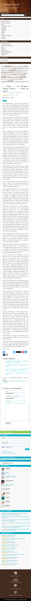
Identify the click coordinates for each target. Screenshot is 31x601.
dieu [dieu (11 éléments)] (21, 68)
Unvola (7, 472)
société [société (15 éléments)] (20, 79)
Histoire (3, 48)
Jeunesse (3, 27)
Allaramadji (4, 516)
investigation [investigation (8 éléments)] (24, 72)
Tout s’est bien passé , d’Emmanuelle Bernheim (13, 554)
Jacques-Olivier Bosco (19, 381)
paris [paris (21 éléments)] (24, 74)
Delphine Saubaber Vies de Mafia (10, 560)
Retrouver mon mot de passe (9, 453)
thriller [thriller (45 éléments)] (10, 81)
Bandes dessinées (5, 21)
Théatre (3, 37)
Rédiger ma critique (7, 451)
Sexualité (3, 55)
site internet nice (14, 599)
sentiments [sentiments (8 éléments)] (9, 79)
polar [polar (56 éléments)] (4, 77)
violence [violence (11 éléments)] (18, 81)
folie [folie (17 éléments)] (2, 73)
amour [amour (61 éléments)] (8, 66)
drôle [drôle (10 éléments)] (27, 68)
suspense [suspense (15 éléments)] (4, 81)
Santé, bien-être (5, 53)
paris (4, 382)
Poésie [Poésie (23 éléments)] (9, 77)
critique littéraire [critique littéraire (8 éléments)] (7, 68)
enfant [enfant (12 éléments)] (3, 70)
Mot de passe (5, 442)
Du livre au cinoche (5, 23)
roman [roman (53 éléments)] (23, 77)
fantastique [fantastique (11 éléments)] (19, 70)
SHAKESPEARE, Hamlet (8, 551)
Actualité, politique (5, 44)
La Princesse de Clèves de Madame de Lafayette (13, 538)
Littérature (3, 29)
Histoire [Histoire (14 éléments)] (11, 73)
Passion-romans (10, 92)
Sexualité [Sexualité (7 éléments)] (16, 79)
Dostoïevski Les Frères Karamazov (10, 544)
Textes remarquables (6, 35)
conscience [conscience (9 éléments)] (20, 66)
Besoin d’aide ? (5, 60)
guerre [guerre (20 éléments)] (6, 73)
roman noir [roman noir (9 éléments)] (3, 79)
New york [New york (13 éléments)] (19, 74)
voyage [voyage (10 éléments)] (22, 81)
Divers (2, 47)
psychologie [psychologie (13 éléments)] (15, 77)
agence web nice (23, 599)
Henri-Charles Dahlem (10, 476)
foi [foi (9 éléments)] (26, 70)
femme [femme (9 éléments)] (24, 70)
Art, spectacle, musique (6, 45)
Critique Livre (10, 4)
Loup (27, 381)
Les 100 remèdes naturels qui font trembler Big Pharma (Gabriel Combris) (16, 520)
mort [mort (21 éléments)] (15, 74)
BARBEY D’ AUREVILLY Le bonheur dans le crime (16, 523)
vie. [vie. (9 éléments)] (14, 81)
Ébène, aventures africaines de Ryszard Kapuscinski (15, 517)
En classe (3, 38)
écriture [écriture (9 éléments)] (26, 81)
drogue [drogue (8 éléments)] (24, 68)
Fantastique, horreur (6, 26)
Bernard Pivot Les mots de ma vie (10, 563)
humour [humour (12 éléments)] (19, 72)
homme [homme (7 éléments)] (15, 72)
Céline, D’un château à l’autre (9, 535)
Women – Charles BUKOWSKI (9, 548)
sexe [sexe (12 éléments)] (13, 79)
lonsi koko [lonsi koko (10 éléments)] (10, 74)
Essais (2, 24)
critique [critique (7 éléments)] (2, 68)
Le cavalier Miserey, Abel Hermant (10, 557)
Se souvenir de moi (7, 447)
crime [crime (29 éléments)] (25, 66)
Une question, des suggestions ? (8, 457)
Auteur (3, 437)
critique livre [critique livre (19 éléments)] (15, 68)
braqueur (11, 381)
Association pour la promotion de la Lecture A (12, 513)
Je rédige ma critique (7, 432)
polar (6, 382)
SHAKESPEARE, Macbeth (8, 541)
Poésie (3, 32)
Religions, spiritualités (6, 51)
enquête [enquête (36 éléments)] (12, 70)
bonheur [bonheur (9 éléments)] (15, 66)
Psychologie (4, 50)
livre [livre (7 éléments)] (7, 74)
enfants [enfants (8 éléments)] (6, 70)
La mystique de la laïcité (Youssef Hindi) (14, 514)
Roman (3, 34)
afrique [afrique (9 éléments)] (2, 66)
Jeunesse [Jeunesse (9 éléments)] (3, 74)
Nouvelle (3, 30)
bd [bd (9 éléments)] (12, 66)
